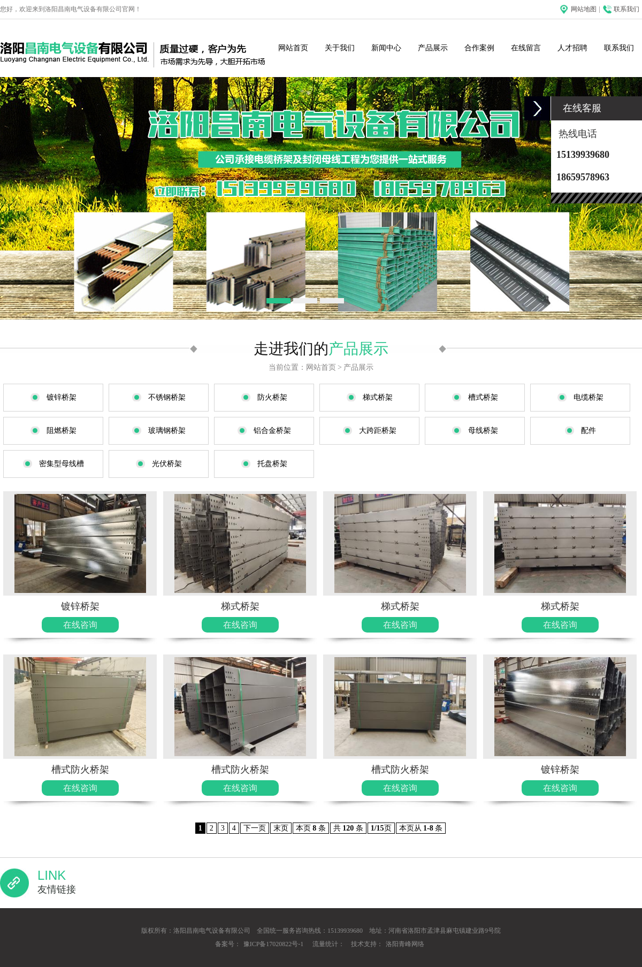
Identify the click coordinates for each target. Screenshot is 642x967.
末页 (280, 828)
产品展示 (433, 48)
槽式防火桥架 (80, 769)
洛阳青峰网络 (405, 944)
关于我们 (340, 48)
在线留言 (526, 48)
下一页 (254, 828)
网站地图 (584, 9)
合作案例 (479, 48)
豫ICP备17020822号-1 (273, 944)
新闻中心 (386, 48)
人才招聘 (572, 48)
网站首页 (293, 48)
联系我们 (626, 9)
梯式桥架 (240, 606)
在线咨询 (80, 624)
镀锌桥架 (80, 606)
